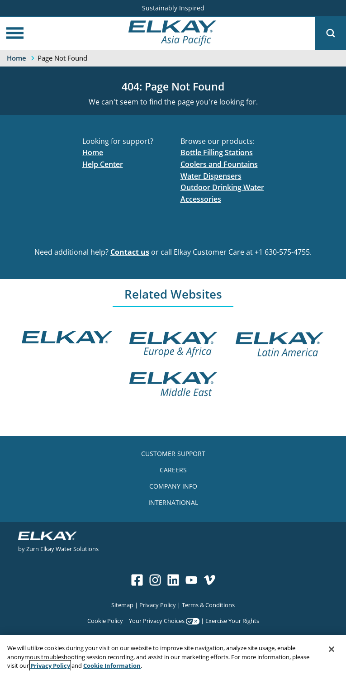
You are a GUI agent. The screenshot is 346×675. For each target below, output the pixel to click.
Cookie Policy (105, 620)
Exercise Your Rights (232, 620)
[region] (173, 655)
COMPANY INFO (173, 486)
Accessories (200, 199)
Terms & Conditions (208, 604)
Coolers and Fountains (219, 164)
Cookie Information (112, 665)
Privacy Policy (157, 604)
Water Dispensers (211, 176)
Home (92, 152)
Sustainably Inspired (173, 8)
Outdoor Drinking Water (222, 187)
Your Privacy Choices (157, 620)
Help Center (102, 164)
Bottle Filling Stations (216, 152)
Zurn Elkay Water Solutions (62, 548)
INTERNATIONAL (173, 502)
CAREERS (173, 470)
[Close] (331, 649)
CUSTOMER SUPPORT (173, 453)
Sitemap (122, 604)
